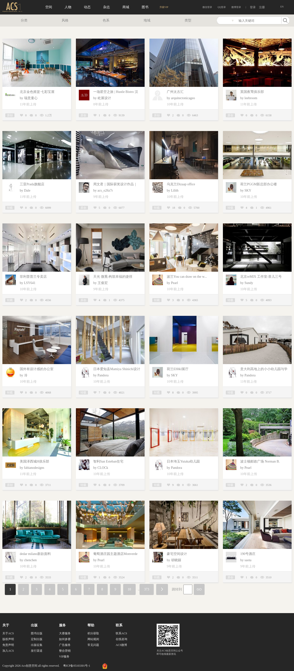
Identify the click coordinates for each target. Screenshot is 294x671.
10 (129, 589)
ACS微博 (121, 645)
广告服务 (65, 645)
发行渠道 (36, 650)
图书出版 (36, 633)
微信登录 (207, 7)
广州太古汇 (175, 92)
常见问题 (93, 645)
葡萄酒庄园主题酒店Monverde (115, 554)
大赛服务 (65, 633)
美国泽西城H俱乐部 (34, 461)
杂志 (106, 7)
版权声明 (8, 639)
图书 (145, 7)
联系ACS (121, 633)
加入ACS (8, 650)
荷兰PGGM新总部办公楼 (258, 184)
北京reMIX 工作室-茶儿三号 (261, 276)
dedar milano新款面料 (35, 554)
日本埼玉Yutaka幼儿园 (183, 461)
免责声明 (8, 645)
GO (199, 589)
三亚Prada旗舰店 (32, 184)
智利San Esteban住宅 (108, 461)
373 (146, 589)
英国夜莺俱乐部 (252, 92)
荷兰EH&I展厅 (177, 369)
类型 (188, 20)
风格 (65, 20)
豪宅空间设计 (177, 554)
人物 (68, 7)
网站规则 (93, 639)
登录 (253, 7)
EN (281, 6)
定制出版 (36, 639)
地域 (147, 20)
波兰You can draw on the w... (187, 276)
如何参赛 (65, 639)
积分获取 (93, 633)
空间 (48, 7)
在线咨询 (121, 639)
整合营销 (65, 650)
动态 (87, 7)
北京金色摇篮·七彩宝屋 (37, 92)
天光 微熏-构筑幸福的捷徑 (112, 276)
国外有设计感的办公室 (36, 369)
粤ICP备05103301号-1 (76, 665)
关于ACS (8, 633)
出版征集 (36, 645)
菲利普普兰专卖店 (33, 276)
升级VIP (164, 7)
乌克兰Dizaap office (181, 184)
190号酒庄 (247, 554)
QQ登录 (222, 7)
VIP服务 (64, 656)
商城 (125, 7)
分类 (24, 20)
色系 (106, 20)
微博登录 (236, 7)
